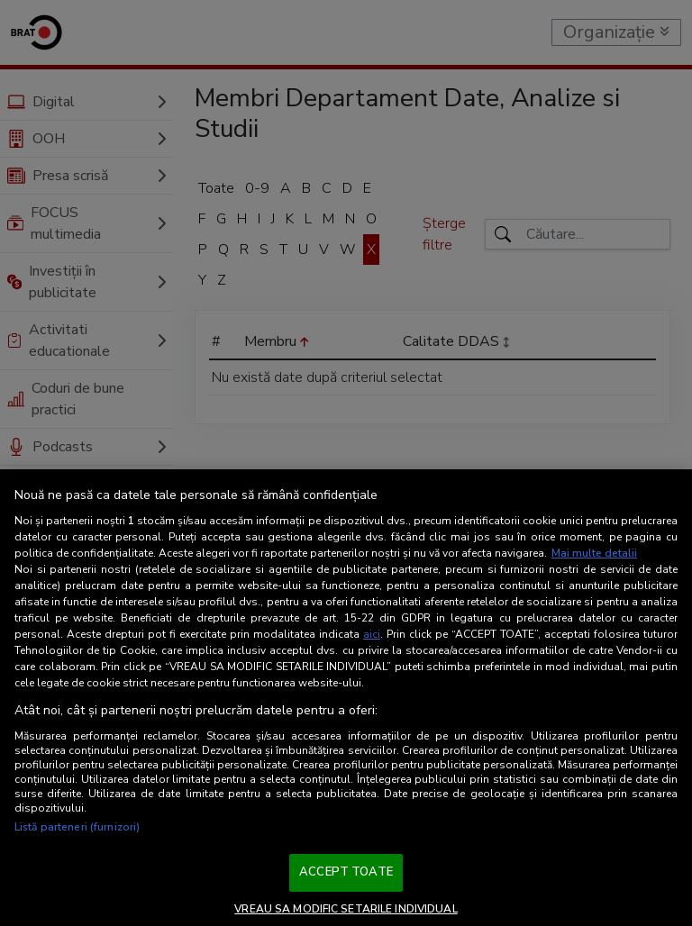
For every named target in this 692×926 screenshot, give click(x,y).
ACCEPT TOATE (346, 872)
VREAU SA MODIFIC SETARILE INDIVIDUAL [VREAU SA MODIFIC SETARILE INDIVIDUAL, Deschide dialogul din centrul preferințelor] (345, 909)
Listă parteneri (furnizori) (77, 827)
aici (371, 634)
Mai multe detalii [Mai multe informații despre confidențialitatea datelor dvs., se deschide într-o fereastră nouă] (594, 553)
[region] (346, 697)
